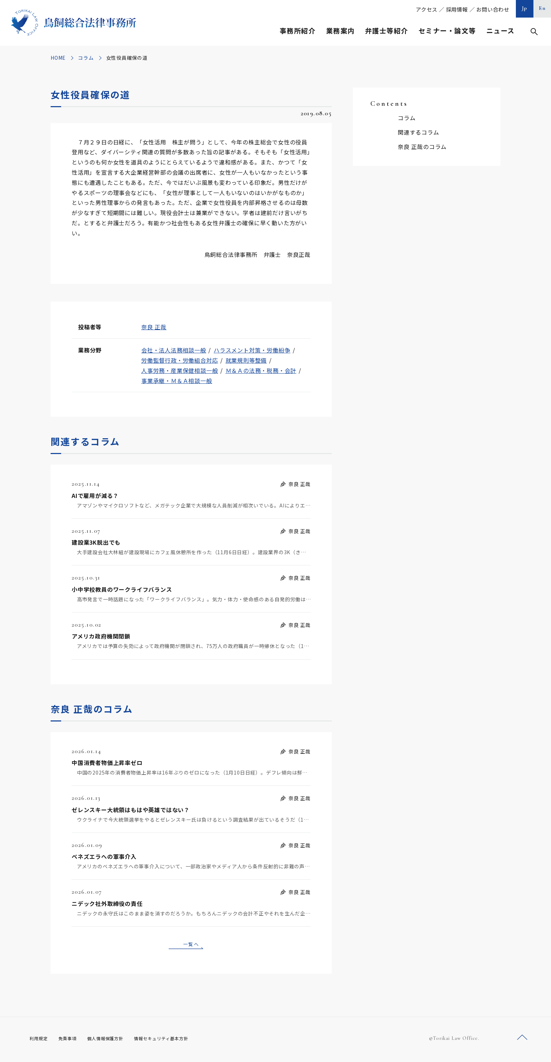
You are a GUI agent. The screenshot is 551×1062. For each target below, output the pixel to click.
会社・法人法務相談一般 (173, 350)
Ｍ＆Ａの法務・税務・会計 (261, 370)
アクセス (426, 9)
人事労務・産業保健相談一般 (179, 370)
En (542, 8)
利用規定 (40, 1040)
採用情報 (457, 9)
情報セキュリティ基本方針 (177, 1040)
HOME (58, 57)
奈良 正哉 (154, 327)
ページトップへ (522, 1040)
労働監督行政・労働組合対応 (179, 360)
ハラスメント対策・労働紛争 (252, 350)
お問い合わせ (493, 9)
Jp (524, 8)
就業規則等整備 (246, 360)
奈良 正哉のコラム (422, 146)
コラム (85, 57)
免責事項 (71, 1040)
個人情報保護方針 (114, 1040)
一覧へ (191, 945)
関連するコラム (418, 132)
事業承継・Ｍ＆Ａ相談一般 (176, 380)
